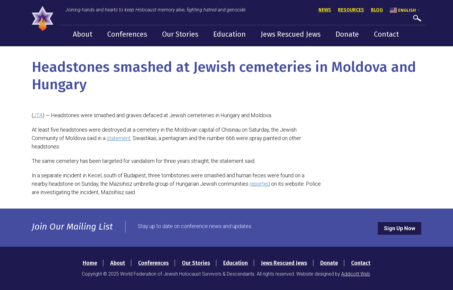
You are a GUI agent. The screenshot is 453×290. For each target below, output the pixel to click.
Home (90, 263)
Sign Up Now (399, 228)
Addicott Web (355, 274)
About (82, 34)
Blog (377, 10)
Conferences (127, 34)
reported (260, 184)
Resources (351, 10)
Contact (386, 34)
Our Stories (180, 34)
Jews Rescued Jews (291, 34)
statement (119, 138)
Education (229, 34)
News (324, 10)
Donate (347, 34)
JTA (38, 115)
